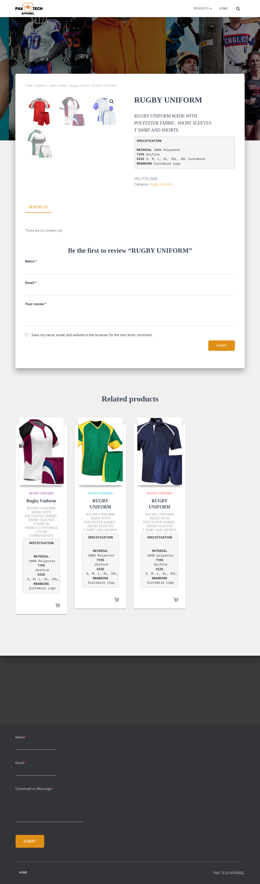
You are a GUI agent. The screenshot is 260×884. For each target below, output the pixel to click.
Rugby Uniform (80, 85)
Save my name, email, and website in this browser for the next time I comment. (92, 404)
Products (203, 8)
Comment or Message (34, 789)
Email (31, 352)
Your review (35, 373)
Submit (30, 841)
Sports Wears (58, 85)
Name (31, 330)
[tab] (42, 276)
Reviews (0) (38, 276)
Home (223, 8)
